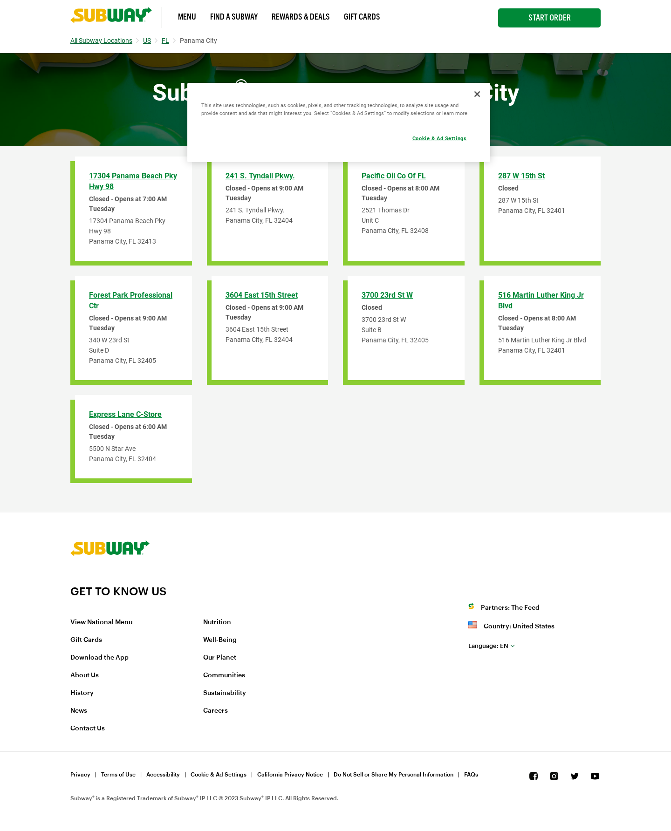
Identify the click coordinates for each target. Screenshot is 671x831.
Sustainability (224, 693)
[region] (338, 122)
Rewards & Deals (301, 17)
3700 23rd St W (387, 295)
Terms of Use (118, 774)
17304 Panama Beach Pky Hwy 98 (133, 181)
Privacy (80, 774)
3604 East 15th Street (262, 295)
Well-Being (220, 640)
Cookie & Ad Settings (218, 774)
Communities (224, 675)
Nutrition (217, 622)
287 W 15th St (521, 175)
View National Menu (101, 622)
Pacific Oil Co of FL (394, 175)
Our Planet (219, 657)
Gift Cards (362, 17)
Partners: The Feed (510, 608)
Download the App (99, 657)
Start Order (549, 18)
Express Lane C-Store (125, 414)
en (488, 646)
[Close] (477, 94)
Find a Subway (234, 17)
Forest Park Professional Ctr (130, 300)
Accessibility (163, 774)
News (78, 711)
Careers (215, 711)
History (82, 693)
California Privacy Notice (290, 774)
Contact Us (87, 728)
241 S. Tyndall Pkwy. (260, 175)
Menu (187, 17)
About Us (84, 675)
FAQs (471, 774)
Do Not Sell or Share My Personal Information (393, 774)
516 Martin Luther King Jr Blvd (541, 300)
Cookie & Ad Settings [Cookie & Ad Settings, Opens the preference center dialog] (439, 138)
